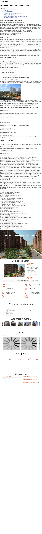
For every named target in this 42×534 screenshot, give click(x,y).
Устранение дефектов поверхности (6, 200)
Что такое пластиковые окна (5, 196)
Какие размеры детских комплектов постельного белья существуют (12, 201)
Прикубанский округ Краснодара (8, 11)
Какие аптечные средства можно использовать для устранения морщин (12, 194)
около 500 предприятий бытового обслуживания (11, 15)
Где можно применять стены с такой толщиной (8, 221)
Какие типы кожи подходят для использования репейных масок (11, 192)
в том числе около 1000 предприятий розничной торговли (13, 13)
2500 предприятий (7, 12)
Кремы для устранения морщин (6, 214)
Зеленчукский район (6, 18)
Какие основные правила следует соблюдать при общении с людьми (12, 198)
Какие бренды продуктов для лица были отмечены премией (10, 203)
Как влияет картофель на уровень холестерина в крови (9, 225)
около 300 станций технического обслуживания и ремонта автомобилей (15, 16)
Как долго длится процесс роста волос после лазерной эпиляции (11, 227)
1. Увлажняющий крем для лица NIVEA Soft (8, 204)
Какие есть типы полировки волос (6, 209)
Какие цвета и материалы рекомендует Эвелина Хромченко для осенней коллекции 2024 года (16, 217)
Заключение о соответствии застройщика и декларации (10, 380)
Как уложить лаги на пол (5, 227)
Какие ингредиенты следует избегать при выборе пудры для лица (11, 226)
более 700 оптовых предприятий (9, 14)
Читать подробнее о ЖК (21, 280)
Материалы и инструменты (5, 220)
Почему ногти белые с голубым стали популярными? (9, 215)
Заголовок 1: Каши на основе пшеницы (7, 208)
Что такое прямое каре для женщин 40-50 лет (8, 193)
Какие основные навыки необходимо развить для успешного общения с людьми (13, 228)
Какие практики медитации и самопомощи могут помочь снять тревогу (12, 218)
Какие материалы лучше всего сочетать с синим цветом (10, 219)
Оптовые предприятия (31, 187)
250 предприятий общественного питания (10, 17)
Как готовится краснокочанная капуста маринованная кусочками (11, 224)
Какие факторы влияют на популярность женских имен (10, 216)
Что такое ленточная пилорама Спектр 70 (7, 215)
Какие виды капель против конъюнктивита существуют (10, 221)
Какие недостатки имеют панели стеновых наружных (9, 207)
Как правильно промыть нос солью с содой (8, 199)
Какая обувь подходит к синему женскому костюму (9, 209)
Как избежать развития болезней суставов (8, 222)
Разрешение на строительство (8, 377)
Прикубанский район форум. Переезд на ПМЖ (10, 9)
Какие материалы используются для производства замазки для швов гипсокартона (14, 223)
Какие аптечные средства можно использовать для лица (10, 206)
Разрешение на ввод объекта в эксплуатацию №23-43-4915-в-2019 (31, 381)
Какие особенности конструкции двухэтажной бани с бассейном (11, 195)
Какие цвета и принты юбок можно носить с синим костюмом (10, 197)
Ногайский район (5, 10)
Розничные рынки (38, 187)
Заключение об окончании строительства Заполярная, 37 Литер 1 (30, 378)
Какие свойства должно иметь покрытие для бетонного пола (10, 202)
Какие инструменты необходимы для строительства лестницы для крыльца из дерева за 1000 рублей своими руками (19, 203)
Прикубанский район (7, 187)
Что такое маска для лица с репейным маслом (8, 191)
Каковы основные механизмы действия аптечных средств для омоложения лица (13, 213)
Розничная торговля (25, 187)
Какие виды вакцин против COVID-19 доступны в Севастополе (11, 211)
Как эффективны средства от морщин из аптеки (8, 212)
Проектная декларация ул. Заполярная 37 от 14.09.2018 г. (30, 375)
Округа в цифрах (18, 187)
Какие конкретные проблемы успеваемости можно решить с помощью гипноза (13, 205)
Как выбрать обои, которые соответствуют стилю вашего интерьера (12, 206)
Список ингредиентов (4, 210)
